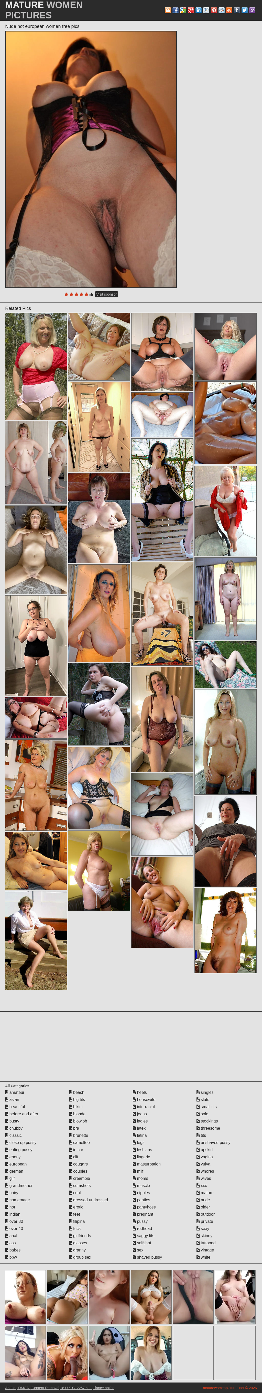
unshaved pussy (213, 1142)
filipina (77, 1221)
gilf (10, 1178)
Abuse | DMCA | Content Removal (32, 1388)
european (16, 1164)
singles (204, 1092)
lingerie (141, 1157)
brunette (78, 1135)
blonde (77, 1114)
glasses (78, 1243)
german (14, 1171)
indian (12, 1214)
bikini (76, 1107)
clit (73, 1157)
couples (78, 1171)
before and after (21, 1114)
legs (139, 1142)
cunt (75, 1193)
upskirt (204, 1150)
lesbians (142, 1150)
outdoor (205, 1214)
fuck (75, 1228)
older (203, 1207)
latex (139, 1128)
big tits (77, 1099)
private (204, 1221)
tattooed (205, 1243)
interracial (144, 1107)
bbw (11, 1257)
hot (10, 1207)
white (203, 1257)
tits (201, 1135)
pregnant (143, 1214)
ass (10, 1243)
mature (204, 1193)
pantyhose (144, 1207)
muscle (141, 1185)
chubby (14, 1128)
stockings (207, 1121)
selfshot (142, 1243)
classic (13, 1135)
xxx (201, 1185)
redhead (142, 1228)
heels (140, 1092)
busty (12, 1121)
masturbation (147, 1164)
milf (138, 1171)
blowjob (78, 1121)
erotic (76, 1207)
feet (74, 1214)
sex (138, 1250)
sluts (202, 1099)
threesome (208, 1128)
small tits (206, 1107)
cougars (78, 1164)
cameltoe (79, 1142)
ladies (140, 1121)
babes (12, 1250)
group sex (80, 1257)
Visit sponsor (106, 294)
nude (203, 1200)
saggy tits (143, 1236)
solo (202, 1114)
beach (76, 1092)
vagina (204, 1157)
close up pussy (20, 1142)
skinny (204, 1236)
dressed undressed (88, 1200)
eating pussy (18, 1150)
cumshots (80, 1185)
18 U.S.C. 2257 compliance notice (87, 1388)
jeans (140, 1114)
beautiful (15, 1107)
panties (141, 1200)
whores (205, 1171)
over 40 (14, 1228)
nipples (141, 1193)
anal (11, 1236)
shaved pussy (147, 1257)
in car (76, 1150)
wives (203, 1178)
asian (12, 1099)
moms (140, 1178)
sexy (202, 1228)
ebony (12, 1157)
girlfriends (80, 1236)
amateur (14, 1092)
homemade (17, 1200)
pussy (140, 1221)
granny (77, 1250)
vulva (203, 1164)
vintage (205, 1250)
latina (140, 1135)
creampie (79, 1178)
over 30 (14, 1221)
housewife (144, 1099)
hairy (11, 1193)
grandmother (18, 1185)
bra (74, 1128)
